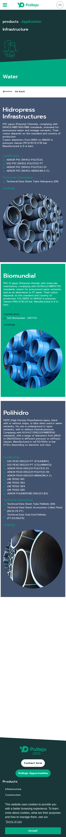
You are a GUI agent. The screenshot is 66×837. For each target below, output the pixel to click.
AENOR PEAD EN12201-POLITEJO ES (29, 482)
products (10, 21)
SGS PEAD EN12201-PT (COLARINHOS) (30, 480)
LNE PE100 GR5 (23, 494)
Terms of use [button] (14, 821)
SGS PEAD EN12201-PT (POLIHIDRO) (29, 478)
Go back (14, 91)
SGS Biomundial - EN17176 (26, 324)
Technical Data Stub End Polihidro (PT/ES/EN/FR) (28, 508)
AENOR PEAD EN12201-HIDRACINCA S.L (30, 486)
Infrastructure (13, 789)
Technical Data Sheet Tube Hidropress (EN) (30, 181)
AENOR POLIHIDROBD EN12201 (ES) (29, 496)
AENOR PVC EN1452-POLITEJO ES (24, 167)
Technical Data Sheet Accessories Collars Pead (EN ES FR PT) (33, 505)
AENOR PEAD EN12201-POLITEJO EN (29, 484)
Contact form (33, 763)
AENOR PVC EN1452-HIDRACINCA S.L (26, 171)
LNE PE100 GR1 (22, 488)
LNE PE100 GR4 (23, 492)
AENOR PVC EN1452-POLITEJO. (23, 160)
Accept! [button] (33, 830)
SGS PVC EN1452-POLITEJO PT (23, 163)
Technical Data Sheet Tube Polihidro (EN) (31, 502)
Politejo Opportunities (33, 773)
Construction (13, 795)
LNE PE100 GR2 (23, 490)
